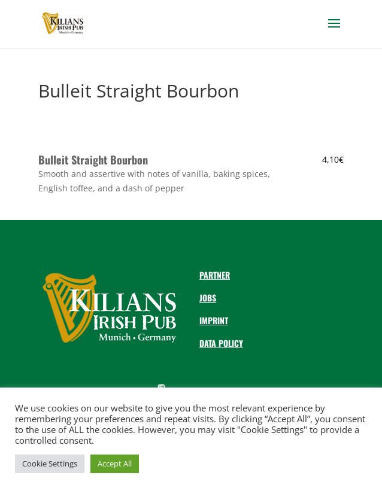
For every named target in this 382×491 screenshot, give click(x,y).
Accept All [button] (115, 463)
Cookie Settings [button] (49, 463)
